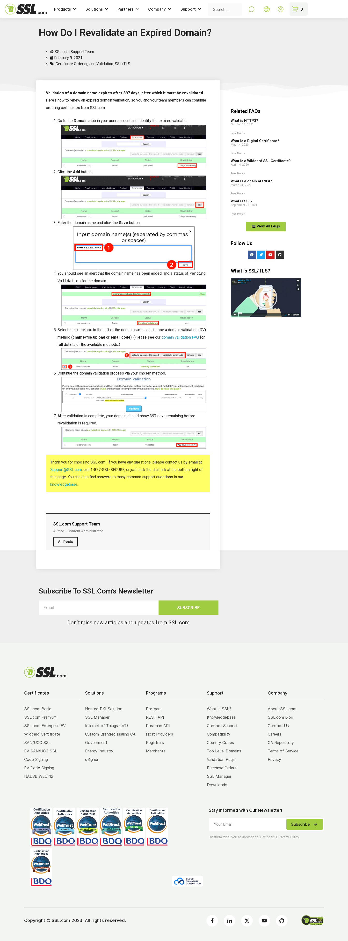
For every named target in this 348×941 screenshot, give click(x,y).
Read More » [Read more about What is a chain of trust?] (238, 193)
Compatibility (218, 734)
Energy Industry (99, 751)
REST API (155, 717)
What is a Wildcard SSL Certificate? (261, 161)
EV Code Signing (39, 767)
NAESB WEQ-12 (38, 776)
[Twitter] (247, 921)
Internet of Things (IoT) (106, 725)
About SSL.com (282, 708)
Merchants (155, 751)
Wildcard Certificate (42, 734)
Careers (274, 734)
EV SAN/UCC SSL (40, 751)
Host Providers (159, 734)
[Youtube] (264, 921)
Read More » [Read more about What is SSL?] (238, 213)
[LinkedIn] (229, 921)
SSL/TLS (122, 63)
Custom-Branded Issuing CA (110, 734)
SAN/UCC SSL (37, 742)
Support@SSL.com (66, 469)
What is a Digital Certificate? (255, 141)
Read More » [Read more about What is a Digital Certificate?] (238, 153)
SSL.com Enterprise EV (45, 725)
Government (96, 742)
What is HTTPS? (244, 120)
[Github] (282, 921)
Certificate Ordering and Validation (84, 63)
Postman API (158, 725)
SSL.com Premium (40, 717)
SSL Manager (97, 717)
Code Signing (36, 759)
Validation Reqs (221, 759)
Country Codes (220, 742)
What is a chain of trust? (251, 181)
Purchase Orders (221, 767)
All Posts (65, 541)
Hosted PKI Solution (103, 708)
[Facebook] (212, 921)
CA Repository (281, 742)
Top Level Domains (224, 751)
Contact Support (222, 725)
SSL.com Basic (37, 708)
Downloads (217, 784)
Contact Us (278, 725)
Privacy (274, 759)
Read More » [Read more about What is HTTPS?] (238, 133)
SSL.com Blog (280, 717)
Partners (153, 708)
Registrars (155, 742)
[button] (266, 298)
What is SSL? (242, 201)
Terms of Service (283, 751)
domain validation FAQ (180, 337)
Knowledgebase (221, 717)
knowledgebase (63, 484)
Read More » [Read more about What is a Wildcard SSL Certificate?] (238, 173)
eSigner (91, 759)
